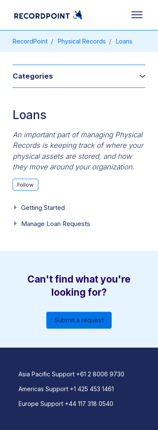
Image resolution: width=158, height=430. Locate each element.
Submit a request (79, 320)
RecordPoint (30, 41)
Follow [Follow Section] (25, 184)
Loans (124, 41)
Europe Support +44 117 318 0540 (66, 403)
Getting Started (43, 208)
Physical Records (82, 41)
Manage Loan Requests (55, 224)
